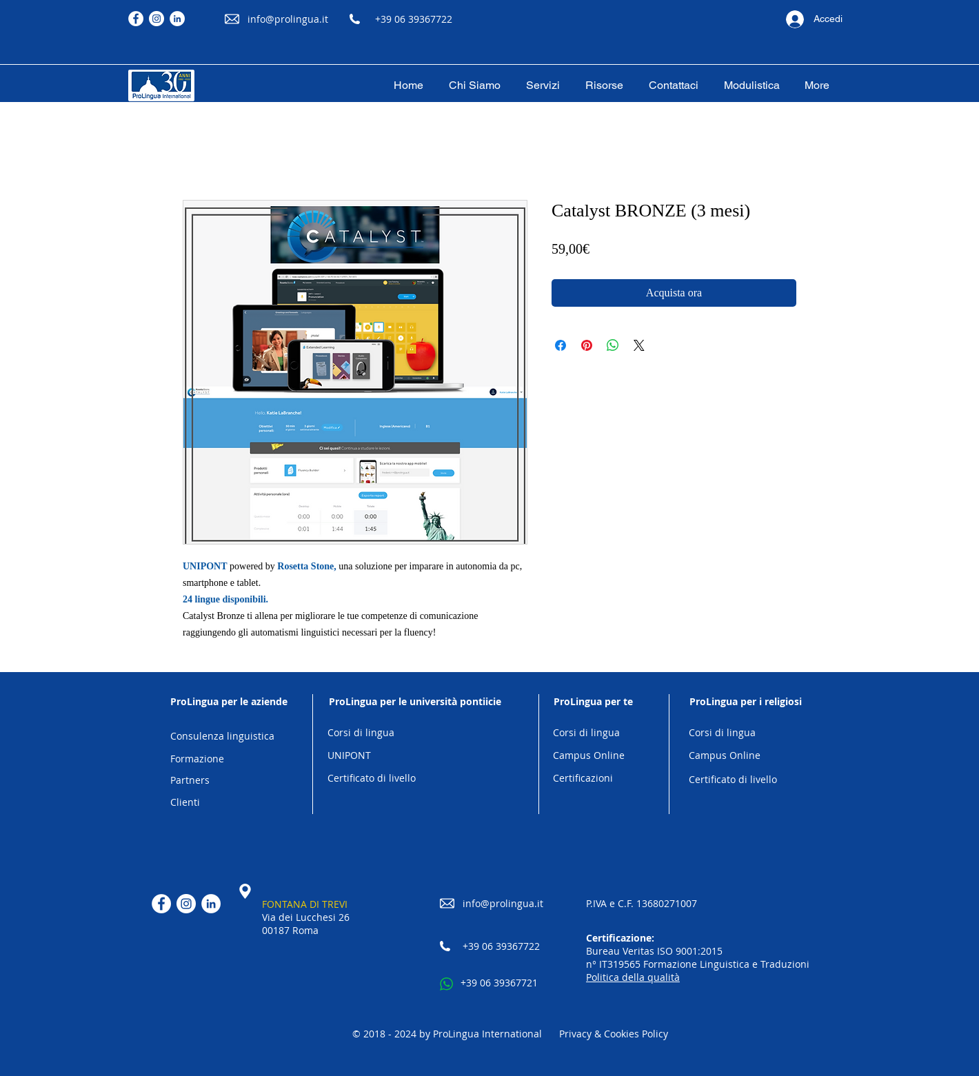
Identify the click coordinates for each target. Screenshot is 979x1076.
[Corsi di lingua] (414, 733)
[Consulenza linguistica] (229, 736)
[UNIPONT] (414, 755)
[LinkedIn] (177, 18)
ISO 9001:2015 (690, 950)
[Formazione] (229, 759)
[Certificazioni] (593, 778)
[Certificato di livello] (414, 778)
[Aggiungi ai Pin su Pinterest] (586, 345)
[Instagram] (156, 18)
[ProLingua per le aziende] (229, 701)
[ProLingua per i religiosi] (745, 701)
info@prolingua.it (288, 19)
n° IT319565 (614, 964)
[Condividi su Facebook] (560, 345)
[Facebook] (135, 18)
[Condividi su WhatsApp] (613, 345)
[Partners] (229, 780)
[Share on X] (639, 345)
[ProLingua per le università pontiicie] (414, 701)
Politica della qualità (633, 977)
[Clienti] (229, 802)
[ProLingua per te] (593, 701)
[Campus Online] (593, 755)
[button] (542, 85)
